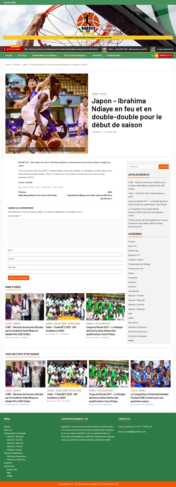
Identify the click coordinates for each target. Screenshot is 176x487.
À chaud (131, 242)
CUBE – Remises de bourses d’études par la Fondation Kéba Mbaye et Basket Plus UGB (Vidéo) (61, 49)
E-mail (11, 259)
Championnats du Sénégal (44, 56)
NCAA (130, 318)
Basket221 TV (134, 255)
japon (38, 187)
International (113, 56)
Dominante (95, 93)
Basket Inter (133, 251)
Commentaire (14, 216)
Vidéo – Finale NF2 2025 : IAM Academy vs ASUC (128, 49)
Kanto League (58, 187)
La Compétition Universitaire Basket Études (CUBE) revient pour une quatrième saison (146, 212)
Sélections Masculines (102, 323)
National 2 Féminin (74, 323)
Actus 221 (22, 56)
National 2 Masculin (136, 309)
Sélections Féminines (137, 327)
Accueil (9, 56)
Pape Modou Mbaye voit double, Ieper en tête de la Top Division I (88, 195)
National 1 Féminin (60, 323)
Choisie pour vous (136, 269)
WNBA (131, 341)
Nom (10, 250)
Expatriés (97, 56)
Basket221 (98, 132)
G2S (116, 484)
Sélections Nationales (74, 56)
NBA (130, 314)
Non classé (133, 323)
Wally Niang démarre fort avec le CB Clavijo (41, 193)
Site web (11, 267)
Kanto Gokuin (46, 187)
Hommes (132, 287)
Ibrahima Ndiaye (28, 187)
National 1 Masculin (136, 300)
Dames (131, 273)
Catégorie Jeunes (135, 260)
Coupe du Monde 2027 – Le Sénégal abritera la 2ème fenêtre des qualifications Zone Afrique (104, 330)
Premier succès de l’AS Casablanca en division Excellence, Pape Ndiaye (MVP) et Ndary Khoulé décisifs (148, 223)
